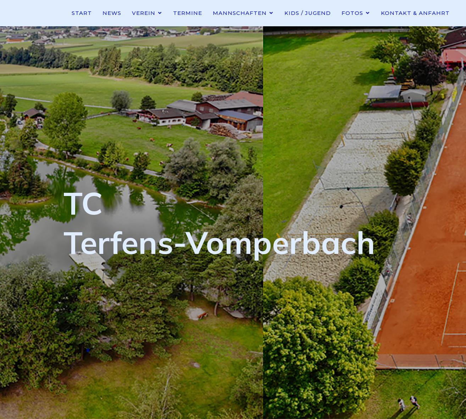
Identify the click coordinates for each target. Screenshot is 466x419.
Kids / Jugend (307, 13)
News (111, 13)
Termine (187, 13)
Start (82, 13)
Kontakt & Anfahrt (415, 13)
